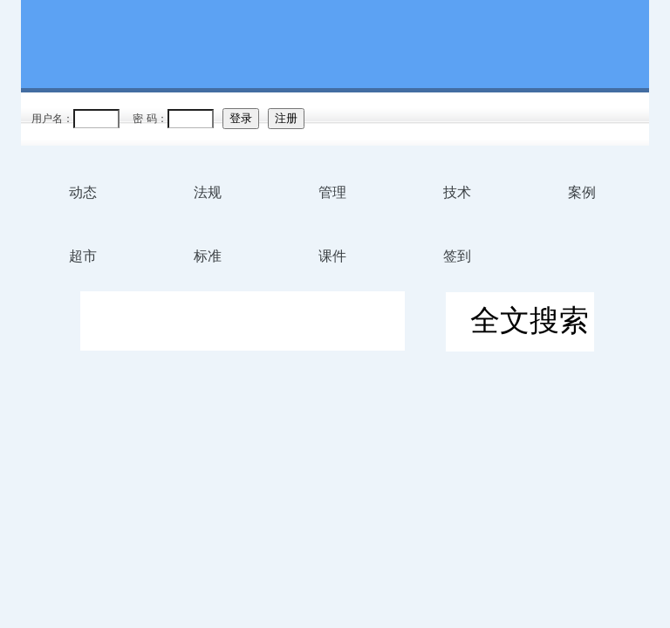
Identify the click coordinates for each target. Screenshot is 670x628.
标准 (208, 256)
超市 (83, 256)
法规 (208, 192)
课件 (332, 256)
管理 (332, 192)
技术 (457, 192)
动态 (83, 192)
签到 (457, 256)
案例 (582, 192)
